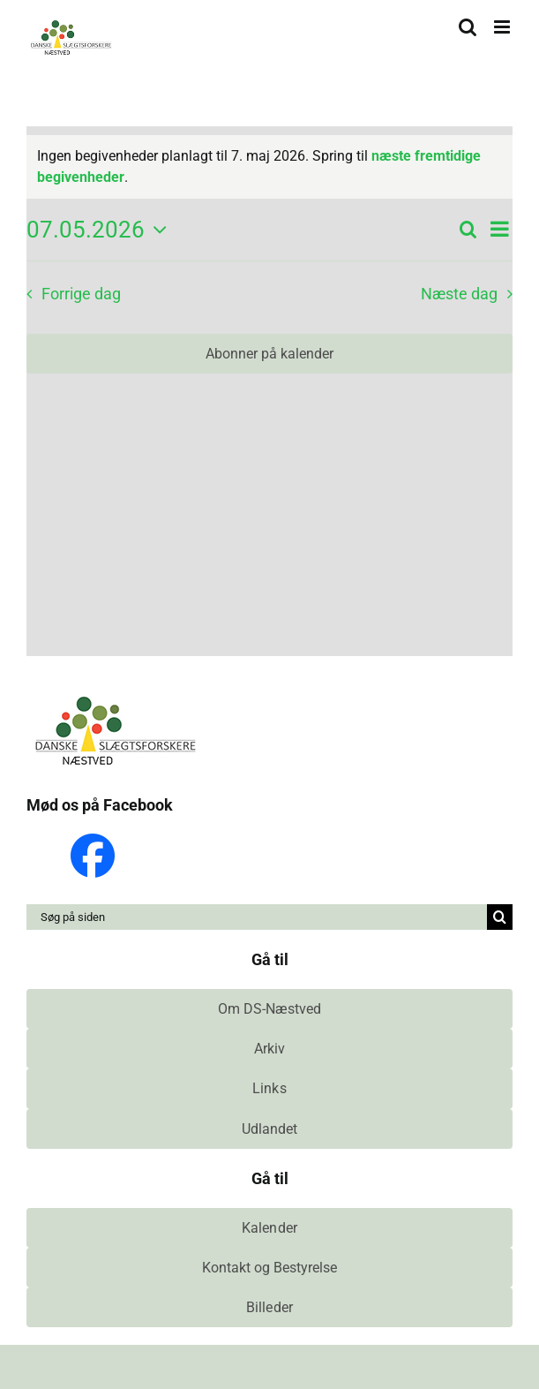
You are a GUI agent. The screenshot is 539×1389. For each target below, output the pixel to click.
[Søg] (500, 917)
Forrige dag (81, 294)
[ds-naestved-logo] (114, 698)
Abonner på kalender (269, 353)
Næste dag (459, 294)
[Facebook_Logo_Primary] (93, 840)
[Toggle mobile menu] (503, 27)
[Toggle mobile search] (467, 27)
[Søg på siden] (256, 917)
